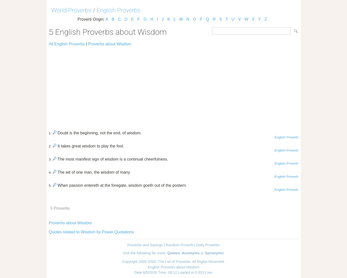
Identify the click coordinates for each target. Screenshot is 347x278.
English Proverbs (119, 10)
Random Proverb (179, 245)
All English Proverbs (67, 44)
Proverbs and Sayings (145, 245)
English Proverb (286, 137)
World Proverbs (71, 10)
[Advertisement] (173, 86)
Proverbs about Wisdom (109, 44)
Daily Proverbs (208, 245)
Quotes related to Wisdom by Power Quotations (91, 232)
